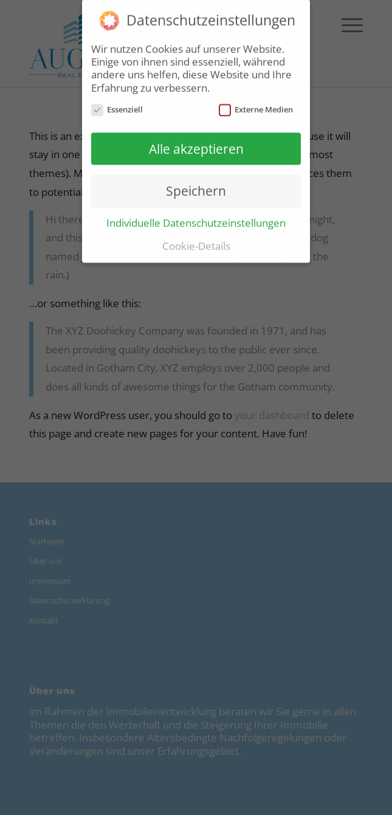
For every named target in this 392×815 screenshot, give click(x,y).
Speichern (196, 187)
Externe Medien (256, 106)
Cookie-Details (196, 242)
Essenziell (117, 106)
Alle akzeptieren (196, 145)
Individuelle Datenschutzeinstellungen (196, 219)
